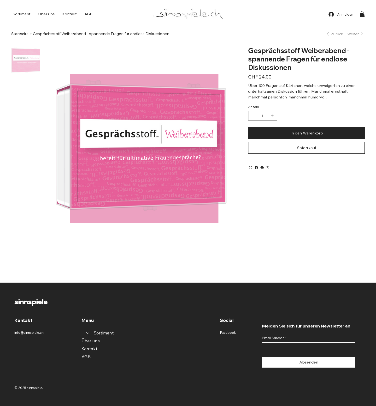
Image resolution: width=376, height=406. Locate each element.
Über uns (91, 341)
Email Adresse (274, 338)
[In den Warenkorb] (306, 133)
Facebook (228, 332)
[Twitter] (267, 167)
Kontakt (89, 348)
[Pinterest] (262, 167)
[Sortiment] (88, 333)
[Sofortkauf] (306, 148)
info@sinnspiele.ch (29, 332)
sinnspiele (31, 301)
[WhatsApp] (250, 167)
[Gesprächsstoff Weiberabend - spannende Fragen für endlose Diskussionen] (101, 33)
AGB (86, 356)
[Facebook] (256, 167)
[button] (21, 14)
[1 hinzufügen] (272, 116)
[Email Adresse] (307, 347)
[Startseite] (20, 33)
